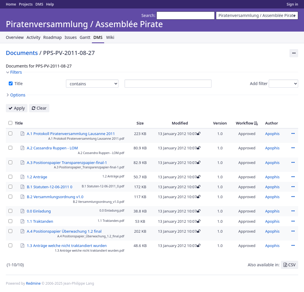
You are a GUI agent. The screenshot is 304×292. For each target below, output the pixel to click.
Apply (19, 108)
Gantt (85, 37)
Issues (71, 37)
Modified (180, 123)
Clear (42, 108)
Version (220, 123)
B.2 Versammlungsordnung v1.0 (55, 196)
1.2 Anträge (37, 176)
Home (11, 4)
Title (18, 83)
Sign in (292, 4)
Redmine (33, 283)
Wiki (110, 37)
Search (147, 15)
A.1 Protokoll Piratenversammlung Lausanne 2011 (71, 133)
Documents (22, 53)
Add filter (259, 83)
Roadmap (52, 37)
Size (140, 123)
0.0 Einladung (39, 210)
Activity (33, 37)
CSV (292, 264)
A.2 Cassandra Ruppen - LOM (52, 147)
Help (50, 4)
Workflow (245, 123)
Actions (293, 133)
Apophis (272, 133)
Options (17, 95)
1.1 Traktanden (40, 221)
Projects (26, 4)
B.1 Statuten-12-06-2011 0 (49, 186)
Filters (16, 72)
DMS (39, 4)
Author (271, 123)
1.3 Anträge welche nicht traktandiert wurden (67, 245)
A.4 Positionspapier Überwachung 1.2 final (64, 231)
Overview (15, 37)
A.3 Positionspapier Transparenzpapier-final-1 (67, 162)
